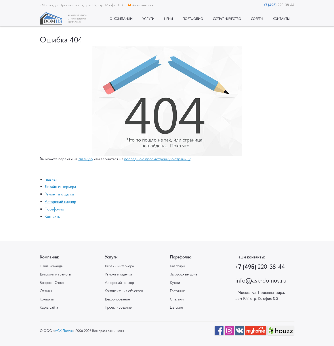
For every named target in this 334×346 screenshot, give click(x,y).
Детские (176, 307)
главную (85, 158)
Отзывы (46, 290)
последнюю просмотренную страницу (157, 158)
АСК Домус (64, 330)
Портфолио (54, 209)
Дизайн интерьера (60, 186)
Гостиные (177, 290)
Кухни (175, 282)
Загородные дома (183, 274)
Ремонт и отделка (59, 194)
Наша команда (51, 266)
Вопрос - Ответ (52, 282)
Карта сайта (49, 307)
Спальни (177, 299)
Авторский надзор (60, 201)
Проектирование (118, 307)
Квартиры (177, 266)
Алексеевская (140, 5)
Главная (51, 179)
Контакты (53, 216)
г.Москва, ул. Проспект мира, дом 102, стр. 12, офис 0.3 (82, 5)
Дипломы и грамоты (55, 274)
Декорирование (117, 299)
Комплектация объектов (124, 290)
